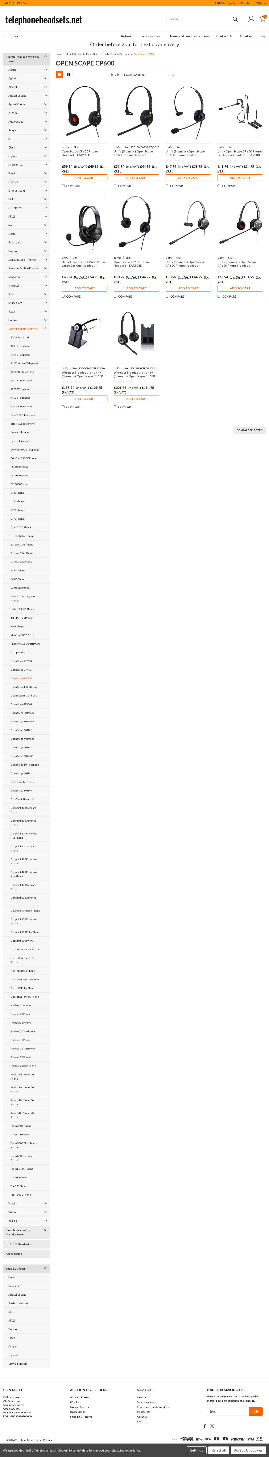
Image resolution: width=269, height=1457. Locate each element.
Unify (11, 1277)
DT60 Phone (17, 510)
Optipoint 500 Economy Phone (24, 921)
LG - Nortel (15, 208)
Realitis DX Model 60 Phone (22, 1102)
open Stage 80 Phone (22, 781)
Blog (263, 36)
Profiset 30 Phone (21, 1022)
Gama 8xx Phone (20, 587)
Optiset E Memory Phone (25, 996)
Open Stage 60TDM (21, 773)
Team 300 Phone (20, 1134)
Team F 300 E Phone (22, 1168)
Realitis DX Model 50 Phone (22, 1089)
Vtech (12, 1203)
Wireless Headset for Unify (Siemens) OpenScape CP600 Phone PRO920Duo (134, 374)
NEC (11, 1312)
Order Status (77, 1411)
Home (59, 54)
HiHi (10, 199)
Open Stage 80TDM (21, 790)
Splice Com (15, 303)
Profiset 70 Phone (21, 1057)
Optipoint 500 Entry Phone (25, 932)
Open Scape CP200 (21, 661)
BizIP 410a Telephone (23, 423)
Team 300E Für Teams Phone (23, 1158)
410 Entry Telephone (22, 371)
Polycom (13, 251)
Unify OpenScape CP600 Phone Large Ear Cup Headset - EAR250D (84, 263)
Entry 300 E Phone (21, 527)
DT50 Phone (17, 501)
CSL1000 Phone (19, 466)
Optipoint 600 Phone (22, 940)
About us (246, 36)
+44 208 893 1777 (15, 3)
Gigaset (13, 182)
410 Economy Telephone (24, 363)
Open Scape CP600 (21, 678)
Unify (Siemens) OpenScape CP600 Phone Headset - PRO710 (185, 263)
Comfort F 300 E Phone (24, 458)
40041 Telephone (20, 354)
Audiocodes (15, 121)
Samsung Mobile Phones (23, 268)
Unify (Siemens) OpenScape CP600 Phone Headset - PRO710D (237, 263)
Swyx (11, 311)
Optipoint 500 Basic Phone (25, 910)
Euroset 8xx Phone (21, 561)
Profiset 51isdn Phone (23, 1048)
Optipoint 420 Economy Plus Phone (24, 874)
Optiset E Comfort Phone (25, 979)
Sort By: (115, 74)
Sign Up (84, 1407)
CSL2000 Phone (19, 475)
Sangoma (14, 277)
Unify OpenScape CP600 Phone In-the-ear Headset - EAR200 (240, 153)
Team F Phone (18, 1177)
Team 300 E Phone (21, 1125)
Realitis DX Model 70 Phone (22, 1115)
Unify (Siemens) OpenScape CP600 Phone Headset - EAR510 (133, 153)
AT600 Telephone (20, 397)
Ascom (12, 113)
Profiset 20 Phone (21, 1014)
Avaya (12, 130)
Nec (10, 225)
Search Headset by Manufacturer (18, 1232)
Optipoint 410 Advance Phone (23, 822)
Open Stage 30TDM (21, 730)
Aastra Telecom (18, 1303)
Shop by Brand (15, 1268)
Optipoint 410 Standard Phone (23, 848)
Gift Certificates (226, 3)
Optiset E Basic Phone (23, 970)
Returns (126, 36)
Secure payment (151, 36)
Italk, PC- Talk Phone (22, 617)
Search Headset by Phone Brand (23, 59)
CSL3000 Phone (19, 484)
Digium (12, 156)
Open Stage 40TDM (21, 747)
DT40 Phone (17, 492)
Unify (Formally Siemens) (23, 328)
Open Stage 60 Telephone (25, 764)
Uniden (12, 320)
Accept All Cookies (248, 1450)
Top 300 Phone (19, 1186)
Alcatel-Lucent (17, 95)
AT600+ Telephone (21, 406)
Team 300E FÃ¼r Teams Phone (24, 1145)
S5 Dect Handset (20, 337)
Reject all (219, 1450)
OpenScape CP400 (21, 669)
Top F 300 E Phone (21, 1194)
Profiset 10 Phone (21, 1005)
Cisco (11, 147)
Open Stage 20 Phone (22, 712)
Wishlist (245, 3)
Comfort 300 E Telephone (25, 449)
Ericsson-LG (15, 164)
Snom (11, 294)
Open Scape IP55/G (21, 704)
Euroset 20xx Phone (22, 544)
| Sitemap (48, 1440)
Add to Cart (84, 177)
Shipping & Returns (81, 1416)
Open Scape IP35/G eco (24, 686)
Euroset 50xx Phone (22, 553)
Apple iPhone (16, 104)
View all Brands (17, 1363)
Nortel (12, 233)
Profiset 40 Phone (21, 1039)
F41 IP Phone (18, 579)
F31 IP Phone (18, 570)
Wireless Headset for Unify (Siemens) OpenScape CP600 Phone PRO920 (82, 374)
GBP (261, 3)
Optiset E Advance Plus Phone (23, 960)
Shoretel (13, 285)
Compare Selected (249, 430)
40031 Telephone (20, 346)
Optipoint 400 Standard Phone (23, 810)
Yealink (12, 1220)
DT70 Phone (17, 518)
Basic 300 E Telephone (23, 415)
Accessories (14, 1253)
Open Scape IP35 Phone (24, 695)
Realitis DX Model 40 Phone (22, 1076)
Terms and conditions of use (189, 36)
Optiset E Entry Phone (23, 988)
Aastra (12, 69)
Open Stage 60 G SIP (22, 756)
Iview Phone (17, 626)
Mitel (11, 216)
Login (73, 1407)
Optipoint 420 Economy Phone (24, 861)
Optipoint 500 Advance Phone (23, 900)
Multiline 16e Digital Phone (26, 643)
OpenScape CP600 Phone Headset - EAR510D (80, 153)
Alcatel (12, 87)
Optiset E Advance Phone (25, 949)
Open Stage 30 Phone (22, 721)
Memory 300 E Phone (23, 635)
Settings (196, 1450)
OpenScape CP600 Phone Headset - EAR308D (132, 263)
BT (10, 138)
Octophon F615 (19, 652)
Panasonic (14, 242)
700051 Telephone (21, 380)
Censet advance (20, 432)
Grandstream (16, 190)
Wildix (12, 1212)
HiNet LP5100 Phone (22, 609)
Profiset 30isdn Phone (23, 1031)
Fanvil (12, 173)
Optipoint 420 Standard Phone (23, 887)
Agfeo (12, 78)
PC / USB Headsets (18, 1244)
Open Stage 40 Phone (22, 738)
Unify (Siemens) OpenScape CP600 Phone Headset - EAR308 (185, 153)
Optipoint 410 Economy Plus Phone (24, 835)
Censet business (20, 440)
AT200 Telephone (20, 389)
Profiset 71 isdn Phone (23, 1065)
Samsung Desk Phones (22, 259)
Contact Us (224, 36)
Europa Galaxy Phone (22, 535)
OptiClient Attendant (22, 799)
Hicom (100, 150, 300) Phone (23, 598)
